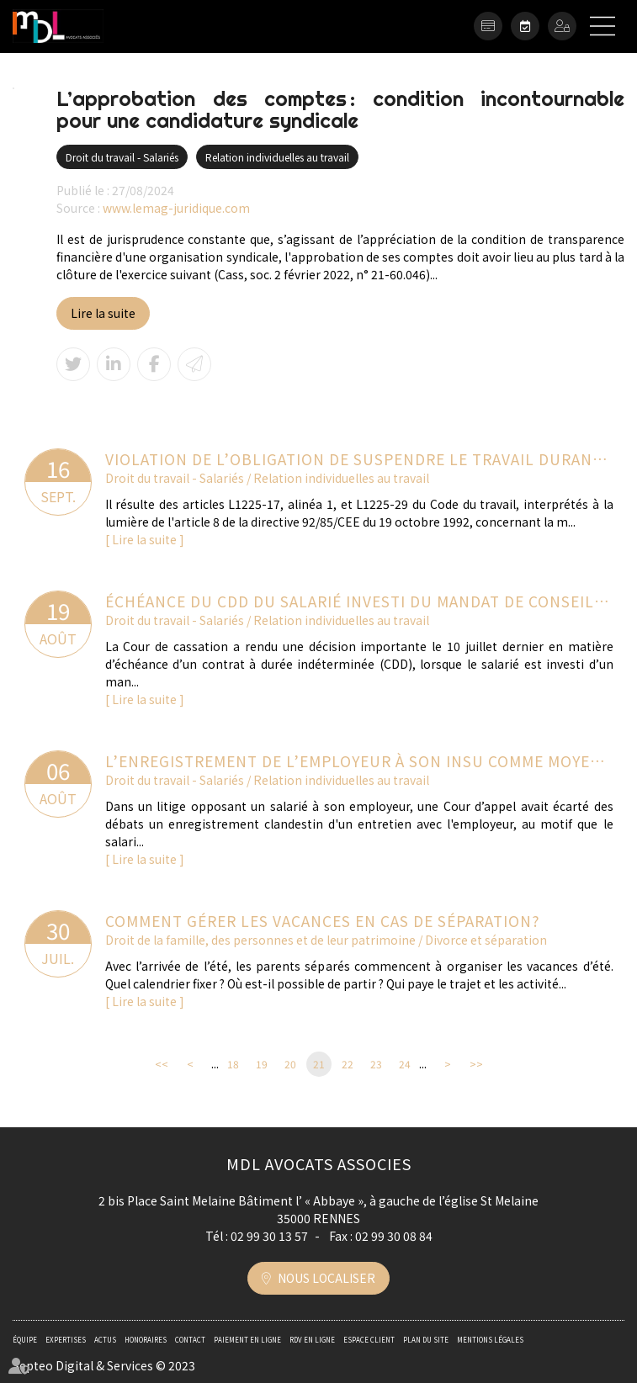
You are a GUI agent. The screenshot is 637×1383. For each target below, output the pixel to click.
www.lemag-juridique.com (176, 207)
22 (347, 1064)
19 (262, 1064)
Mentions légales (490, 1339)
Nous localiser (326, 1277)
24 (405, 1064)
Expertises (65, 1339)
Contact (190, 1339)
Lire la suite (103, 313)
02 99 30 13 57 (269, 1235)
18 (233, 1064)
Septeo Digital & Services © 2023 (104, 1365)
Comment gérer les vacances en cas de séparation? (322, 920)
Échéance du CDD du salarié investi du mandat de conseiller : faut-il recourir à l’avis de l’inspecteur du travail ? (359, 601)
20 (290, 1064)
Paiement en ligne (488, 26)
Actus (105, 1339)
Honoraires (146, 1339)
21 (319, 1064)
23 (376, 1064)
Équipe (25, 1339)
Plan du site (426, 1339)
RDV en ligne (525, 26)
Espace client (562, 26)
